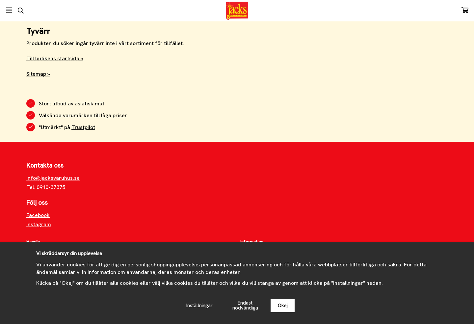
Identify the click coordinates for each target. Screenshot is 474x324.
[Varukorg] (465, 10)
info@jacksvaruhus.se (53, 178)
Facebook (38, 215)
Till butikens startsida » (54, 58)
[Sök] (20, 11)
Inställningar (199, 305)
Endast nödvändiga (245, 305)
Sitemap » (38, 73)
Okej (283, 305)
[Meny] (9, 10)
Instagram (38, 224)
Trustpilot (83, 127)
